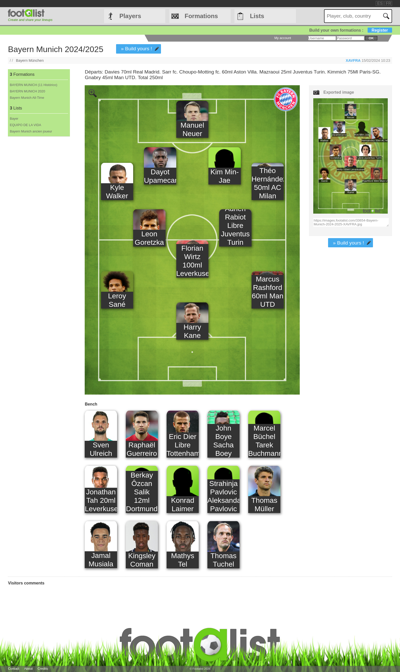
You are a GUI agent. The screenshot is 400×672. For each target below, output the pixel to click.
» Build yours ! (136, 48)
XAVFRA (353, 60)
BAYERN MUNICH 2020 (27, 91)
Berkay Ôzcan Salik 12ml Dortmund (142, 492)
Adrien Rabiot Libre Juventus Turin (235, 225)
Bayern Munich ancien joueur (31, 131)
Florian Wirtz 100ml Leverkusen (192, 260)
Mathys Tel (182, 560)
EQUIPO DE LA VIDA (25, 125)
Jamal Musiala (101, 559)
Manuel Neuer (192, 129)
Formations (201, 16)
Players (130, 16)
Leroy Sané (117, 300)
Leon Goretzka (149, 238)
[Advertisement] (38, 221)
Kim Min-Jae (224, 176)
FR (388, 3)
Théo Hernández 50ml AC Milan (268, 183)
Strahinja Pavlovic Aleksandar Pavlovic (223, 496)
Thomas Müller (264, 504)
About (28, 668)
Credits (43, 668)
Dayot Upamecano (160, 176)
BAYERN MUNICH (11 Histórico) (33, 85)
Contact (13, 668)
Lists (257, 16)
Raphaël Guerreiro (142, 449)
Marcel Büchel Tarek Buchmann (264, 440)
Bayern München (30, 60)
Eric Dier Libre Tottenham (183, 444)
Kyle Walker (117, 191)
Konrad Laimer (182, 504)
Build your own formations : (350, 30)
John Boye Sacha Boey (223, 440)
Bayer (14, 118)
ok (371, 38)
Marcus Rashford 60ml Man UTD (267, 291)
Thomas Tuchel (223, 560)
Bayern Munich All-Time (27, 98)
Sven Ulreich (101, 449)
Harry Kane (192, 331)
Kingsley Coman (141, 560)
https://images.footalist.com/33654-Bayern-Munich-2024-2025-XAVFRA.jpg (351, 222)
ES (379, 3)
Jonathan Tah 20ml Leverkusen (101, 500)
